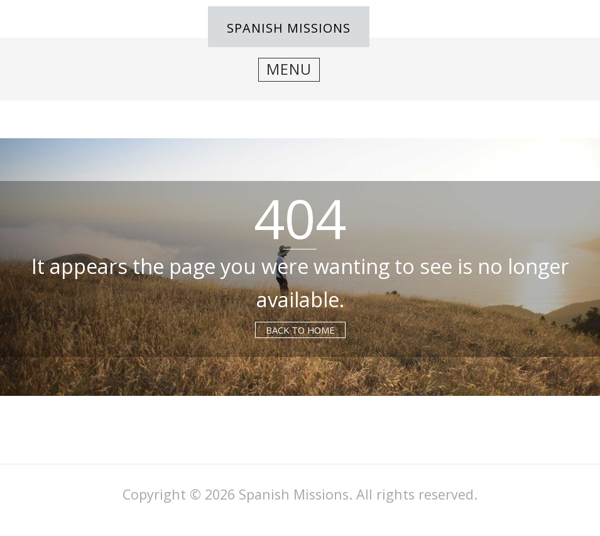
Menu (289, 69)
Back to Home (300, 330)
